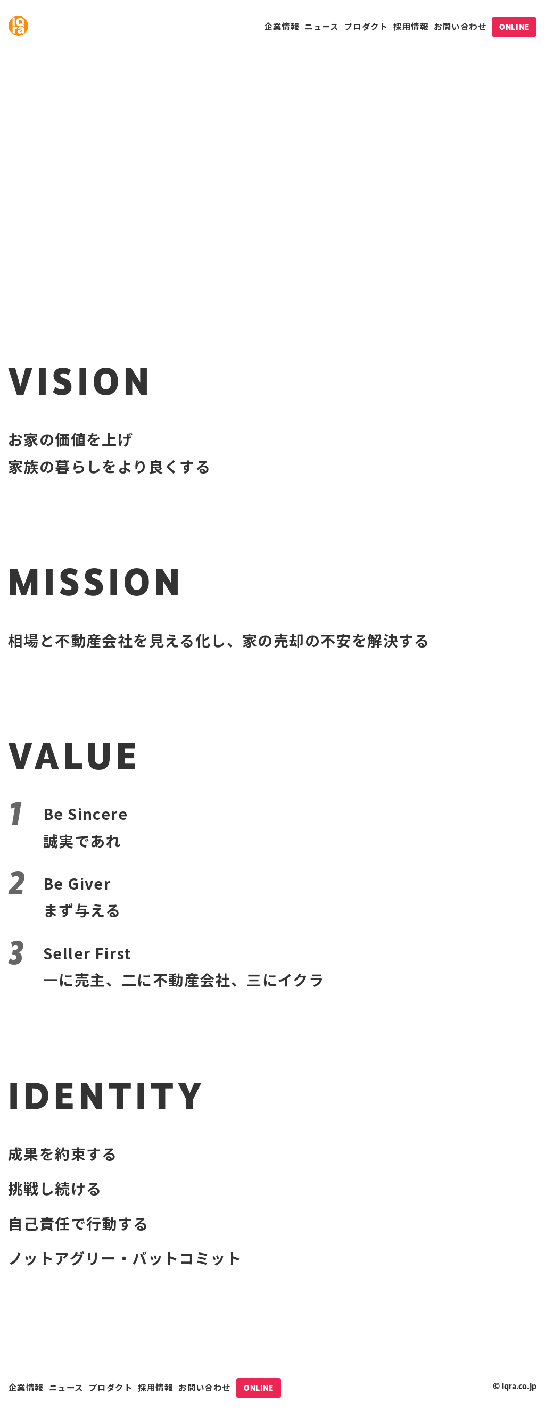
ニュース (321, 26)
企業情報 (281, 26)
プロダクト (366, 26)
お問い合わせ (460, 26)
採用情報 (410, 26)
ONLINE (514, 27)
